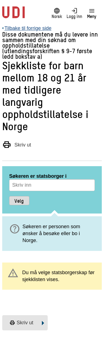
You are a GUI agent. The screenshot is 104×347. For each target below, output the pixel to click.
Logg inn (74, 13)
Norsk (56, 13)
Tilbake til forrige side (27, 28)
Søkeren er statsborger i (38, 176)
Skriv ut (16, 144)
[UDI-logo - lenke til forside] (13, 15)
